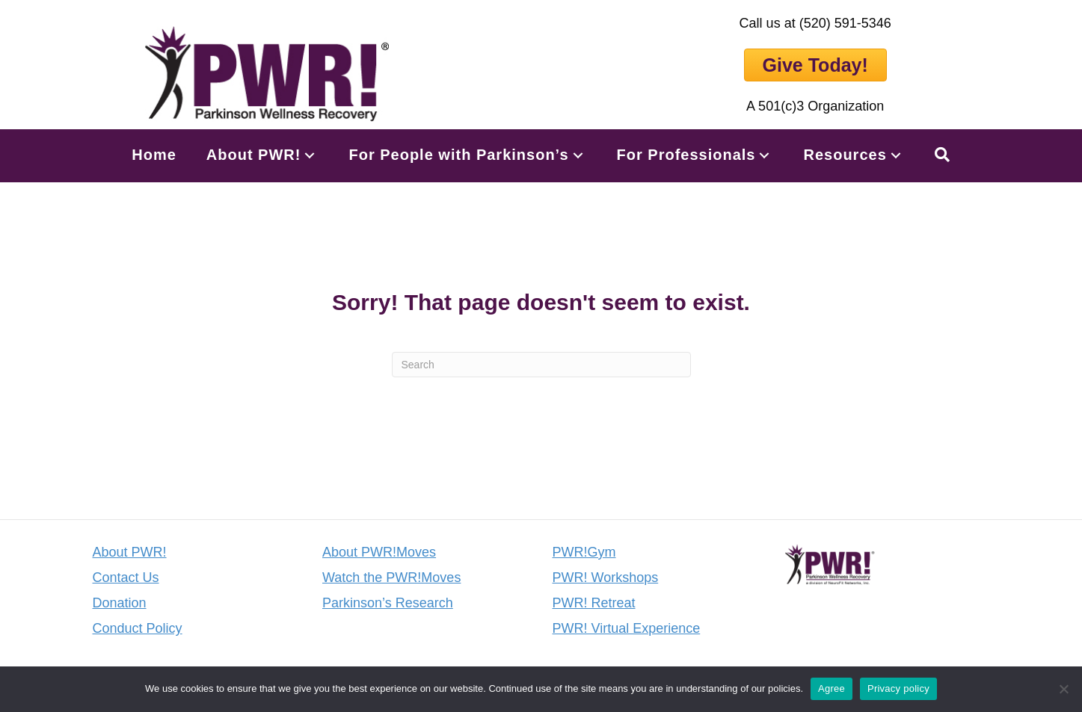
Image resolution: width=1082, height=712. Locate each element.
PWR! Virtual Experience (627, 628)
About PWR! (130, 552)
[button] (310, 155)
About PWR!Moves (379, 552)
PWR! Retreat (594, 602)
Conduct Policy (137, 628)
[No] (1063, 688)
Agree (831, 688)
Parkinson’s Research (387, 602)
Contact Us (126, 577)
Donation (120, 602)
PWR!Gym (584, 552)
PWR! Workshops (606, 577)
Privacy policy (898, 688)
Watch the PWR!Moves (391, 577)
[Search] (541, 364)
